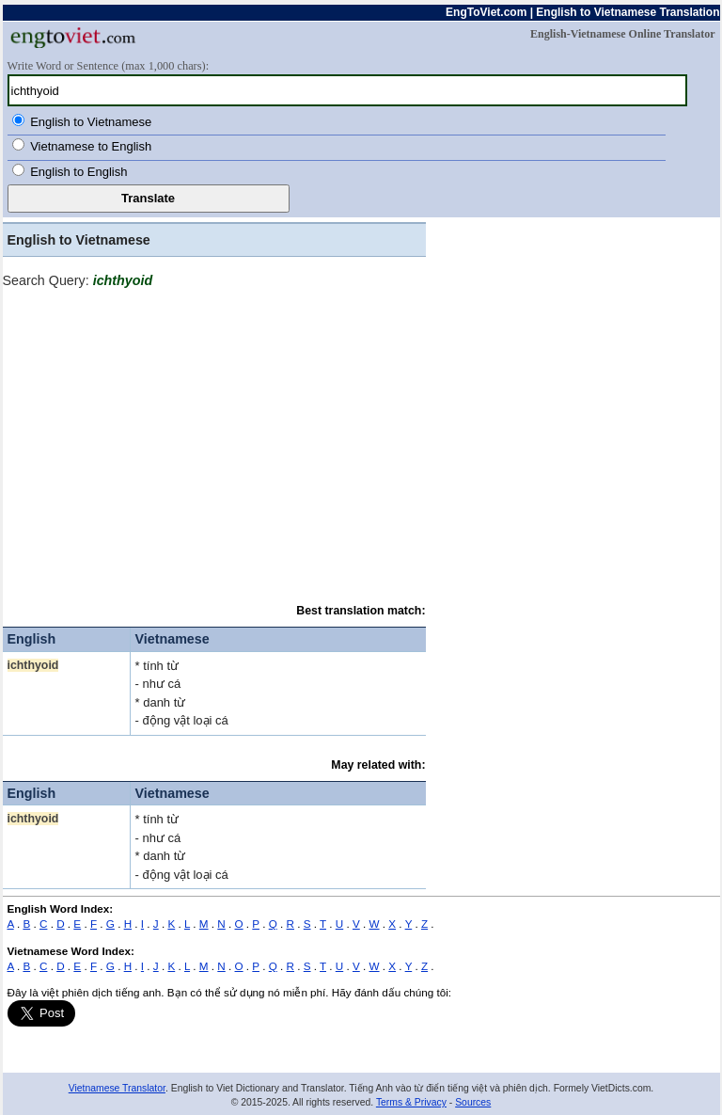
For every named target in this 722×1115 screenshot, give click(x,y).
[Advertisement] (214, 440)
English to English (78, 172)
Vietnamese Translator (117, 1088)
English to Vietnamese (90, 122)
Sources (473, 1102)
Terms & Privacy (411, 1102)
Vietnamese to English (90, 146)
